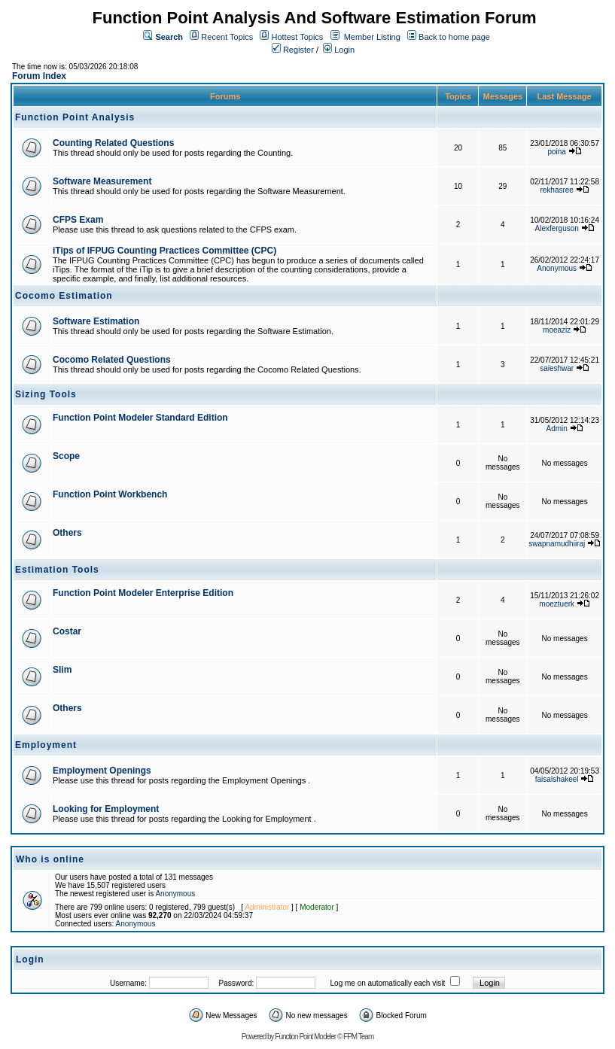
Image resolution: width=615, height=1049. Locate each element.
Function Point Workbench (110, 494)
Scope (66, 456)
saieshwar (557, 368)
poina (556, 151)
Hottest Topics (297, 36)
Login (339, 49)
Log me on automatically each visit (388, 983)
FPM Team (358, 1036)
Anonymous (557, 268)
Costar (67, 631)
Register (293, 49)
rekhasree (556, 190)
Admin (557, 428)
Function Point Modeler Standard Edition (140, 417)
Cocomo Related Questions (112, 359)
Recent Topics (227, 36)
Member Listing (372, 36)
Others (67, 533)
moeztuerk (556, 604)
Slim (62, 669)
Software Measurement (102, 181)
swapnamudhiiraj (556, 544)
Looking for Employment (106, 809)
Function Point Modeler (305, 1036)
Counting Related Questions (113, 143)
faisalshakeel (557, 779)
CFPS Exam (78, 219)
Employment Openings (102, 770)
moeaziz (557, 330)
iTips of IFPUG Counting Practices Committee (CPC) (164, 250)
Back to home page (454, 36)
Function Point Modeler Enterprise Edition (143, 593)
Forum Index (39, 76)
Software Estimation (96, 321)
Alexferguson (557, 228)
